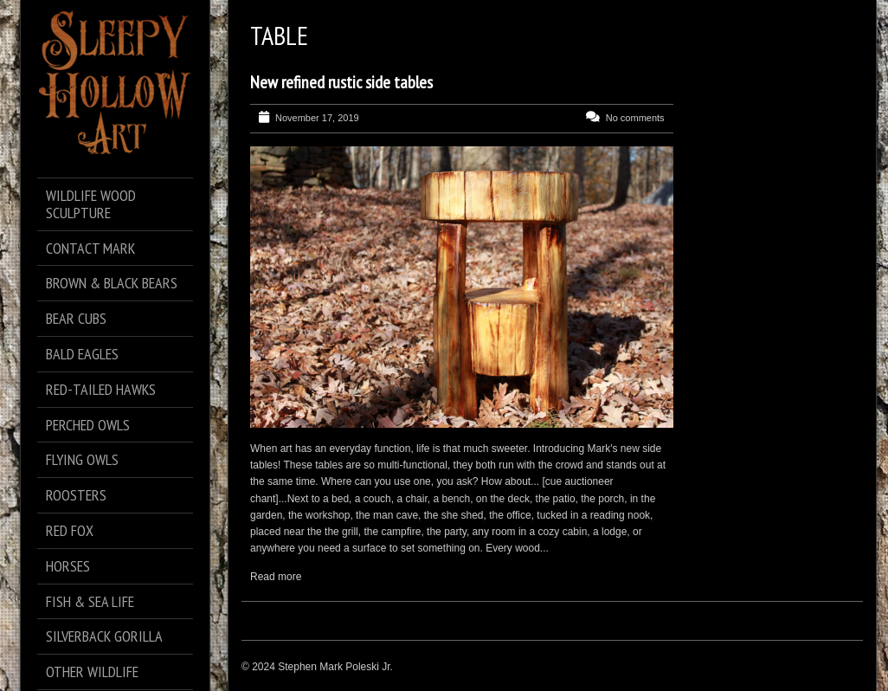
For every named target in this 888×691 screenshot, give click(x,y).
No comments (635, 118)
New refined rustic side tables (341, 82)
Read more (275, 577)
